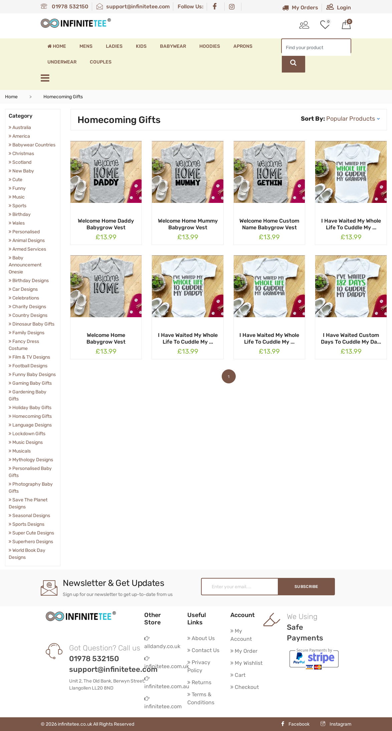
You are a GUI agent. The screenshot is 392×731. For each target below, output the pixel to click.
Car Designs (23, 289)
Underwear (61, 62)
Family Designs (26, 333)
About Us (201, 638)
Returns (199, 682)
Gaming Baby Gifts (30, 383)
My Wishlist (246, 663)
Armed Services (27, 249)
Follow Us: (190, 6)
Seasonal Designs (29, 515)
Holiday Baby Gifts (30, 407)
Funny (17, 188)
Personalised (24, 232)
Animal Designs (27, 240)
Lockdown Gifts (27, 434)
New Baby (21, 171)
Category (20, 116)
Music (17, 197)
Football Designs (28, 366)
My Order (243, 651)
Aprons (242, 46)
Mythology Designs (31, 460)
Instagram (336, 724)
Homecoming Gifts (30, 416)
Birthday (20, 214)
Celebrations (24, 298)
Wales (17, 223)
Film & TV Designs (29, 357)
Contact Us (203, 650)
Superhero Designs (31, 541)
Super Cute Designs (31, 533)
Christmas (21, 153)
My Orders (300, 7)
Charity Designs (27, 307)
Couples (101, 62)
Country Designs (28, 315)
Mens (85, 46)
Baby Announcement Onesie (25, 265)
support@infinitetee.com (133, 6)
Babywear (173, 46)
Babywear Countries (32, 145)
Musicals (20, 451)
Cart (237, 675)
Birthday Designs (29, 280)
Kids (141, 46)
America (19, 136)
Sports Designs (26, 524)
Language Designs (30, 425)
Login (338, 7)
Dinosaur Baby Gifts (31, 324)
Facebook (295, 724)
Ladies (114, 46)
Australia (20, 127)
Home (56, 46)
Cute (15, 179)
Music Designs (26, 442)
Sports (17, 206)
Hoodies (209, 46)
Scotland (20, 162)
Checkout (244, 687)
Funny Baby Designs (32, 374)
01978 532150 (64, 6)
